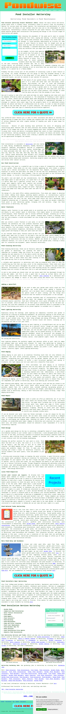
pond (45, 36)
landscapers (61, 642)
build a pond (5, 637)
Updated (17, 701)
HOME (41, 10)
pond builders (29, 154)
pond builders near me (34, 496)
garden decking (44, 644)
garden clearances (55, 640)
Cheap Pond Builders (35, 672)
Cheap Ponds (56, 677)
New (13, 701)
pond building (26, 126)
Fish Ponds (34, 670)
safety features (23, 58)
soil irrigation (7, 640)
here (53, 570)
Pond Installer (11, 670)
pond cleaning (44, 275)
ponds (8, 24)
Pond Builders (14, 673)
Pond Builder (39, 679)
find (6, 584)
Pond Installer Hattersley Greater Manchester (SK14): (19, 22)
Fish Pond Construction (29, 673)
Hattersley (29, 144)
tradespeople (28, 645)
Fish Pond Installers (44, 675)
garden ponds (31, 523)
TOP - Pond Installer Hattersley (12, 689)
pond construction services (22, 537)
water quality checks (43, 527)
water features (54, 595)
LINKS (45, 10)
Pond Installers (14, 679)
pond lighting (60, 345)
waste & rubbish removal (26, 638)
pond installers (23, 158)
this (57, 553)
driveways (50, 638)
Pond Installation (23, 670)
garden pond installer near (15, 498)
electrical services (19, 644)
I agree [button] (38, 709)
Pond (2, 144)
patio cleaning (15, 642)
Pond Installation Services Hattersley (20, 606)
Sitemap (2, 701)
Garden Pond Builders (52, 672)
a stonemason (30, 640)
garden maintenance (43, 637)
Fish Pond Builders (53, 679)
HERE (54, 563)
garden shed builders (38, 642)
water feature (17, 117)
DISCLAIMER (61, 10)
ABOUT (50, 10)
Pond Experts (23, 701)
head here (4, 570)
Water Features (30, 675)
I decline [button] (44, 709)
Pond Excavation (35, 677)
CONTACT (55, 10)
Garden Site (48, 551)
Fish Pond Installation (17, 672)
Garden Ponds (55, 670)
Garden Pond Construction (9, 677)
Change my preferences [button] (53, 709)
